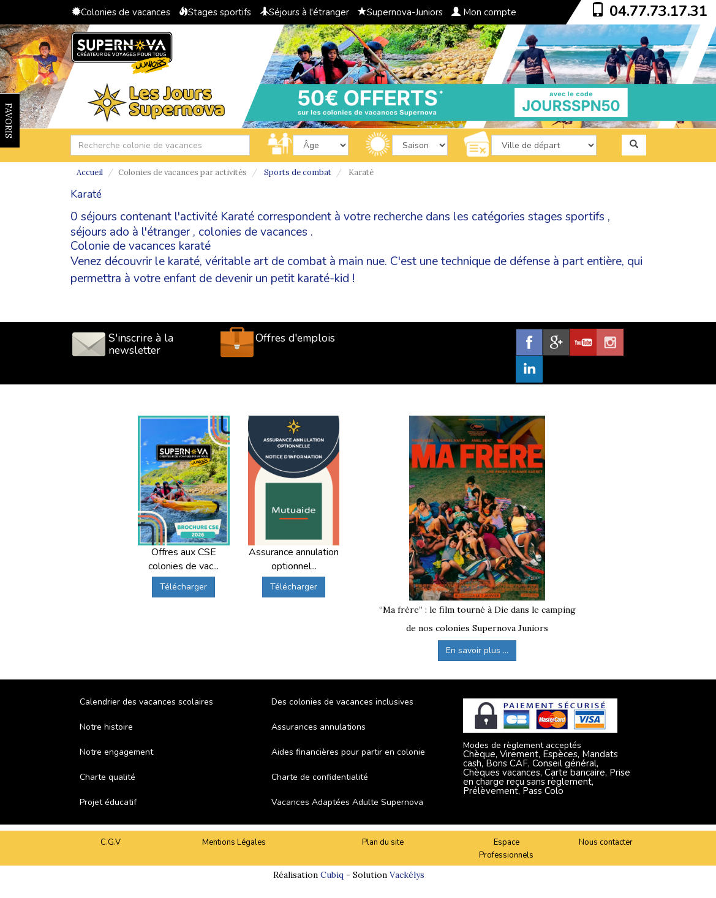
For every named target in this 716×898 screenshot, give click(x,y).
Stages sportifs (215, 12)
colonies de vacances (252, 232)
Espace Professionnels (506, 849)
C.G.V (110, 842)
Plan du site (383, 842)
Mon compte (483, 12)
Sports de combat (297, 172)
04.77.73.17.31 (658, 11)
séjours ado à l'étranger (130, 232)
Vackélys (407, 874)
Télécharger (183, 587)
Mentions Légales (234, 842)
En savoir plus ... (477, 650)
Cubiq (332, 874)
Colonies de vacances (121, 12)
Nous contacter (606, 842)
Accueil (90, 172)
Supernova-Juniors (400, 12)
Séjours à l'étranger (304, 12)
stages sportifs (566, 217)
